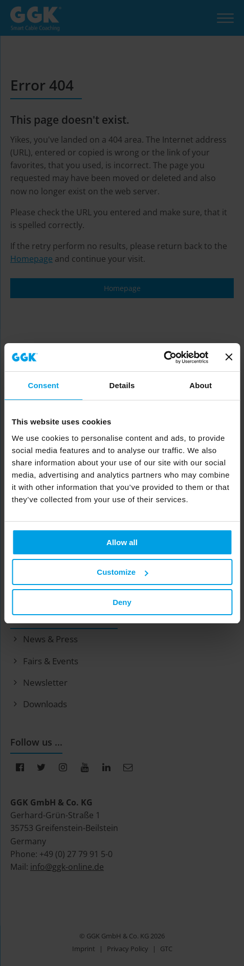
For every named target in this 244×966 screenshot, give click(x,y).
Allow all (122, 542)
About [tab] (200, 385)
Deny (122, 602)
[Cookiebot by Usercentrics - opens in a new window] (164, 357)
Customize (122, 572)
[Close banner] (228, 357)
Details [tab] (122, 385)
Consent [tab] (43, 385)
